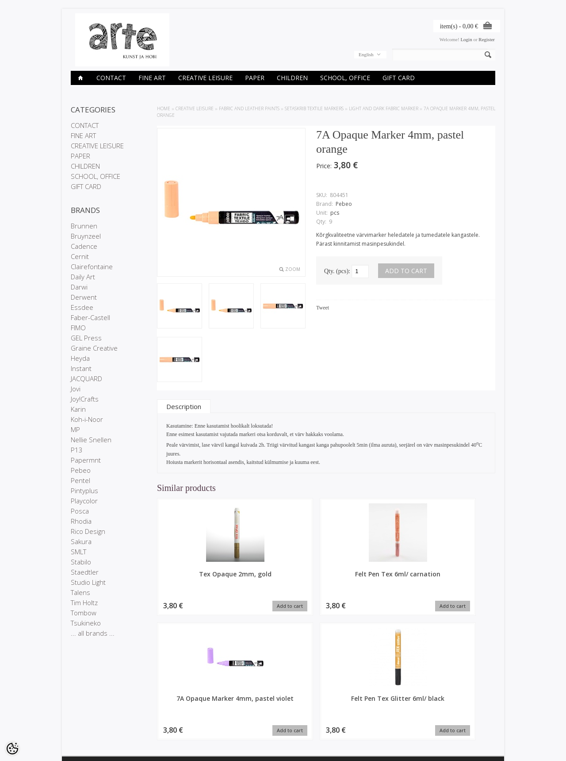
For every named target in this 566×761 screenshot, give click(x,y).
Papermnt (86, 460)
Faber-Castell (90, 317)
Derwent (84, 297)
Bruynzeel (86, 236)
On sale (151, 706)
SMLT (78, 551)
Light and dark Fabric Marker (383, 108)
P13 (77, 449)
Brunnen (84, 225)
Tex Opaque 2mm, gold (196, 578)
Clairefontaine (92, 266)
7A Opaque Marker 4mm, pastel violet (369, 578)
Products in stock (161, 714)
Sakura (81, 541)
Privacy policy (85, 714)
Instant (81, 368)
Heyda (80, 358)
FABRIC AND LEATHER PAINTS (249, 108)
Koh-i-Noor (87, 419)
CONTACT (111, 77)
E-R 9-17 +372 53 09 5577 (316, 720)
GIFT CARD (398, 77)
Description (183, 406)
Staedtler (85, 572)
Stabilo (81, 561)
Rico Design (88, 531)
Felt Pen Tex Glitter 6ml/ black (455, 578)
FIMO (78, 327)
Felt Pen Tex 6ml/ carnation (283, 578)
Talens (80, 592)
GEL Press (86, 337)
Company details (89, 706)
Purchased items (233, 714)
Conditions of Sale (90, 721)
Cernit (80, 256)
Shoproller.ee (481, 746)
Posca (80, 510)
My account (227, 699)
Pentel (80, 480)
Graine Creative (94, 348)
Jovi (75, 388)
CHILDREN (292, 77)
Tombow (83, 612)
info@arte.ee (301, 727)
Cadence (84, 246)
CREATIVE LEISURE (205, 77)
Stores (78, 699)
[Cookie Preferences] (12, 749)
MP (75, 429)
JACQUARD (86, 378)
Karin (78, 409)
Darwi (79, 286)
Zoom (292, 269)
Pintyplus (84, 490)
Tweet (322, 308)
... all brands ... (93, 633)
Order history (229, 706)
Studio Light (88, 582)
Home (163, 108)
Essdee (82, 307)
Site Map (152, 721)
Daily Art (83, 276)
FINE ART (152, 77)
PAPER (254, 77)
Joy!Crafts (85, 398)
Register (486, 39)
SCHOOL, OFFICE (345, 77)
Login (466, 39)
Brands (150, 699)
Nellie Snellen (91, 439)
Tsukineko (86, 622)
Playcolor (84, 500)
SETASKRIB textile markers (314, 108)
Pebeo (81, 470)
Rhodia (81, 521)
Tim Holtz (84, 602)
